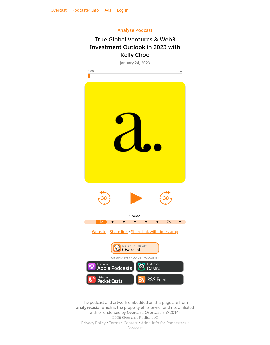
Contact (131, 322)
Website (99, 231)
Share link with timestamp (154, 231)
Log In (122, 10)
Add (144, 322)
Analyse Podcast (135, 30)
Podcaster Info (85, 10)
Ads (108, 10)
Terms (114, 322)
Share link (119, 231)
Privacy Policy (93, 322)
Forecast (134, 328)
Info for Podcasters (169, 322)
